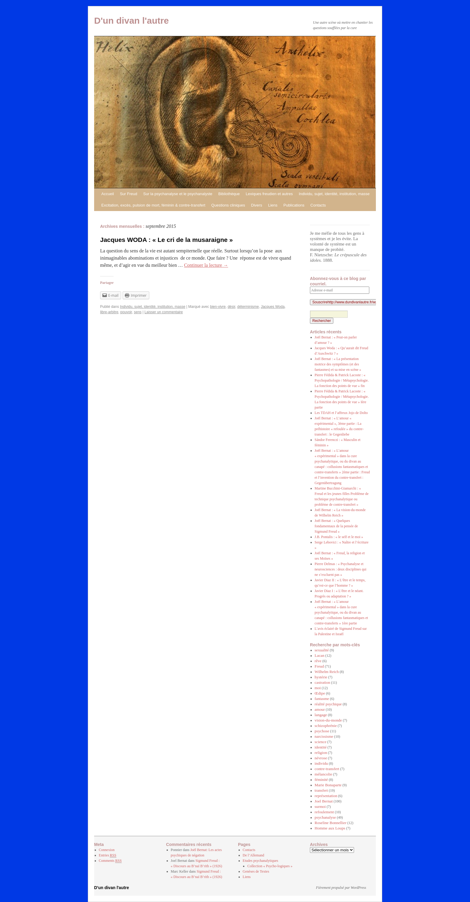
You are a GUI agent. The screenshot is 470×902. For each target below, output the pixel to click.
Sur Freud (128, 194)
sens (137, 312)
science (320, 742)
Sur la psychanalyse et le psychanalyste (178, 194)
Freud (319, 666)
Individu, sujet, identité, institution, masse (334, 194)
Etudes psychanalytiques (260, 861)
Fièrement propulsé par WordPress (341, 888)
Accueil (107, 194)
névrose (321, 758)
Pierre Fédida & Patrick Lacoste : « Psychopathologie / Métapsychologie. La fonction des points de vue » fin (342, 380)
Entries (107, 855)
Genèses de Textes (256, 871)
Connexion (107, 850)
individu (321, 763)
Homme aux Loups (330, 828)
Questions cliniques (228, 205)
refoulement (324, 812)
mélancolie (323, 774)
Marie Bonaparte (328, 785)
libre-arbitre (109, 312)
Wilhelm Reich (327, 671)
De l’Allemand (253, 855)
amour (320, 709)
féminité (321, 779)
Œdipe (320, 693)
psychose (322, 731)
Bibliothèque (229, 194)
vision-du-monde (328, 720)
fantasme (322, 698)
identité (321, 747)
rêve (318, 661)
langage (321, 715)
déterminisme (248, 307)
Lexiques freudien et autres (269, 194)
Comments (110, 861)
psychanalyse (325, 817)
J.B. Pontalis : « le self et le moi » (339, 537)
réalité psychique (328, 704)
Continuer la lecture (206, 265)
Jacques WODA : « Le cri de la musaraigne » (166, 239)
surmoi (320, 806)
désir (231, 307)
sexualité (322, 650)
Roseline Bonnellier (331, 822)
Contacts (318, 205)
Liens (272, 205)
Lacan (320, 655)
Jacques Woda (272, 307)
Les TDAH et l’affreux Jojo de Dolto (341, 413)
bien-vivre (218, 307)
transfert (321, 790)
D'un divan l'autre (131, 20)
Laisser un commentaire (163, 312)
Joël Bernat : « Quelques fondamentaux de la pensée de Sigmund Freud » (336, 526)
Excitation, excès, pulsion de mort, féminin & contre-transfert (153, 205)
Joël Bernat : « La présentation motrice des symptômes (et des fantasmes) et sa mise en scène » (338, 364)
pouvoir (126, 312)
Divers (256, 205)
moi (318, 688)
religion (321, 752)
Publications (293, 205)
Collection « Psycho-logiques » (269, 866)
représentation (326, 795)
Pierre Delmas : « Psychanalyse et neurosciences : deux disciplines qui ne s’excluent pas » (341, 569)
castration (322, 682)
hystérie (321, 677)
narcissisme (324, 736)
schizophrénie (326, 725)
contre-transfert (327, 769)
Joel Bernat (324, 801)
